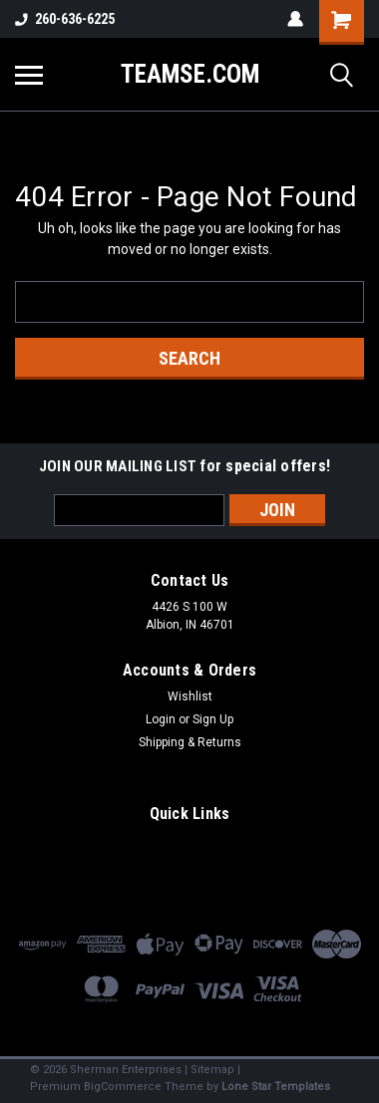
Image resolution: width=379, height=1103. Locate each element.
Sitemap (212, 1069)
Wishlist (190, 696)
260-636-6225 (65, 19)
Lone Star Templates (275, 1086)
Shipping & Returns (190, 742)
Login (161, 719)
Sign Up (212, 719)
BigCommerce (123, 1086)
